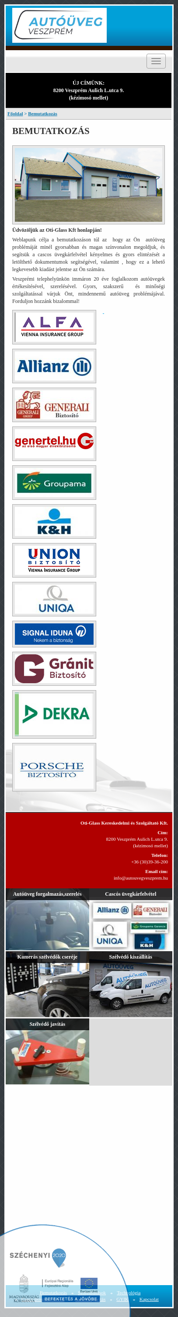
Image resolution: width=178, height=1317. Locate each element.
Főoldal (15, 113)
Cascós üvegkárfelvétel (130, 894)
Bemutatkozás (42, 113)
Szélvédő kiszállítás (130, 957)
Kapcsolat (149, 1299)
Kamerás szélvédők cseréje (47, 957)
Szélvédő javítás (47, 1024)
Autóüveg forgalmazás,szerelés (47, 894)
